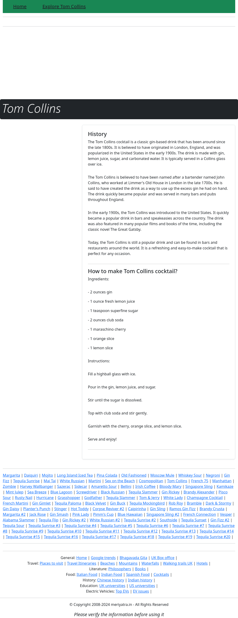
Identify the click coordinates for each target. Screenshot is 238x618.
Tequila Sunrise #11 (102, 531)
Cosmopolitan (151, 480)
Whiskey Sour (190, 475)
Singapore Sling (198, 486)
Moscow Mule (162, 475)
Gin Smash (59, 514)
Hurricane (45, 497)
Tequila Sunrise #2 (140, 520)
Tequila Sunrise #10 (64, 531)
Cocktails (161, 574)
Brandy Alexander (199, 492)
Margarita (11, 475)
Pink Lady (80, 514)
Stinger (60, 508)
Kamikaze (225, 486)
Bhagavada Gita (133, 557)
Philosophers (119, 568)
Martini (94, 480)
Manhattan (221, 480)
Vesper (226, 514)
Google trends (103, 557)
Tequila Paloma (68, 503)
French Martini (15, 503)
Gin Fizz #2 (220, 520)
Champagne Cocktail (205, 497)
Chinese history (110, 580)
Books (140, 568)
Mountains (128, 563)
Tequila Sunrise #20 (213, 536)
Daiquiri (31, 475)
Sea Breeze (36, 492)
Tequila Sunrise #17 (99, 536)
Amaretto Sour (104, 486)
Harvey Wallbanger (36, 486)
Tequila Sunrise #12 (140, 531)
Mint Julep (14, 492)
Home (20, 6)
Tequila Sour (13, 525)
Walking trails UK (177, 563)
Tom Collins (177, 480)
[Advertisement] (119, 62)
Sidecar (80, 486)
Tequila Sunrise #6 (152, 525)
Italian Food (87, 574)
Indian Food (111, 574)
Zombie (9, 486)
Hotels (202, 563)
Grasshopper (69, 497)
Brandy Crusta (212, 508)
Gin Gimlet (41, 503)
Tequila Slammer (143, 492)
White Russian (72, 480)
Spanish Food (138, 574)
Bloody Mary (170, 486)
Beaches (107, 563)
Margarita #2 (14, 514)
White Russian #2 (105, 520)
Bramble (194, 503)
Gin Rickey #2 (74, 520)
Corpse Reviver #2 (108, 508)
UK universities (112, 585)
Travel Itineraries (81, 563)
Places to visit (51, 563)
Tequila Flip (48, 520)
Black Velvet (95, 503)
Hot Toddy (80, 508)
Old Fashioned (133, 475)
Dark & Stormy (218, 503)
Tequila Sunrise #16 (61, 536)
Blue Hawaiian (130, 514)
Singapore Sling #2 (162, 514)
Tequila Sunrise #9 (27, 531)
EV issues (141, 591)
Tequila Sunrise (26, 480)
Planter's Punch (36, 508)
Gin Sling (157, 508)
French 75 (199, 480)
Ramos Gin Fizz (182, 508)
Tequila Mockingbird (147, 503)
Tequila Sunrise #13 (179, 531)
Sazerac (63, 486)
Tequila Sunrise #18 (137, 536)
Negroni (213, 475)
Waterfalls (150, 563)
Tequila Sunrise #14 (217, 531)
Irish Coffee (145, 486)
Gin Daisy (11, 508)
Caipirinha (137, 508)
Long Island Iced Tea (75, 475)
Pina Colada (107, 475)
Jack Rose (38, 514)
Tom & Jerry (149, 497)
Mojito (47, 475)
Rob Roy (176, 503)
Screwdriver (86, 492)
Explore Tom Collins (64, 6)
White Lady (173, 497)
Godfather (93, 497)
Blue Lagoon (61, 492)
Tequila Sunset (193, 520)
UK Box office (163, 557)
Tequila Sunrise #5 (116, 525)
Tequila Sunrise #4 (80, 525)
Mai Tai (50, 480)
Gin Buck (117, 503)
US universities (142, 585)
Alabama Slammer (19, 520)
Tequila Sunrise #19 (175, 536)
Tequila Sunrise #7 (188, 525)
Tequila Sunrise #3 (44, 525)
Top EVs (122, 591)
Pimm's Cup (103, 514)
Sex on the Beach (120, 480)
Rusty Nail (23, 497)
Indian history (140, 580)
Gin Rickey (171, 492)
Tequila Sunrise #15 (23, 536)
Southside (168, 520)
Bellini (126, 486)
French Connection (199, 514)
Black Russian (113, 492)
